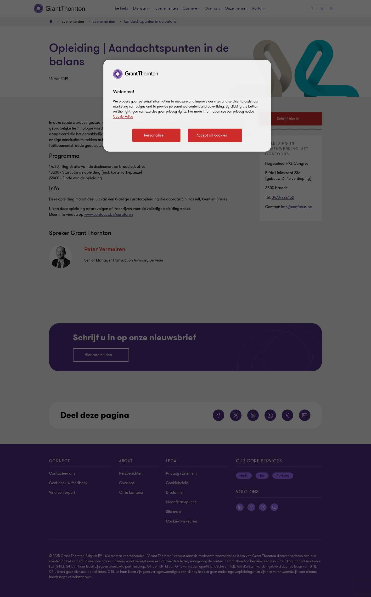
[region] (187, 106)
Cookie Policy (123, 116)
